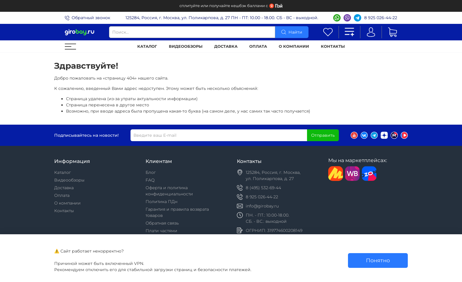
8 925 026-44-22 (380, 17)
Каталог (147, 46)
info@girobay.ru (262, 206)
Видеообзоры (185, 46)
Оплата (258, 46)
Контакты (333, 46)
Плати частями (161, 230)
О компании (294, 46)
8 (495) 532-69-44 (263, 187)
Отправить (323, 135)
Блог (151, 172)
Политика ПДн (161, 201)
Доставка (225, 46)
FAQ (150, 180)
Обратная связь (162, 223)
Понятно (378, 260)
